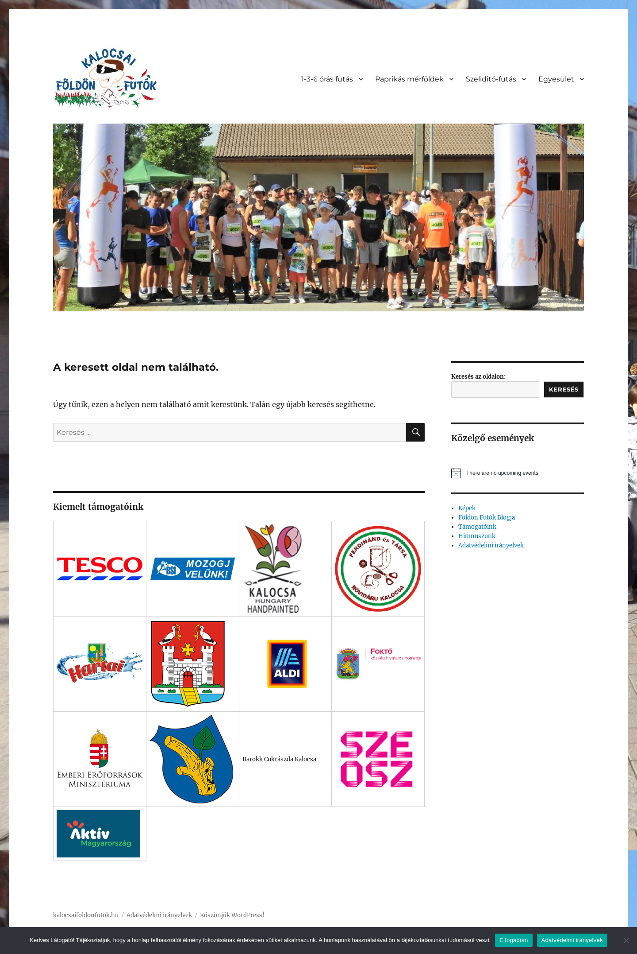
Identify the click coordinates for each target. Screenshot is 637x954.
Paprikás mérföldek (409, 79)
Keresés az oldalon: (478, 376)
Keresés (564, 389)
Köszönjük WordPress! (232, 915)
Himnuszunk (476, 536)
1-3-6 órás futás (327, 79)
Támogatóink (477, 527)
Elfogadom (513, 940)
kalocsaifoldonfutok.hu (86, 915)
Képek (467, 508)
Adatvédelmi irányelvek (491, 545)
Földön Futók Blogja (486, 517)
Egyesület (556, 79)
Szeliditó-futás (491, 79)
